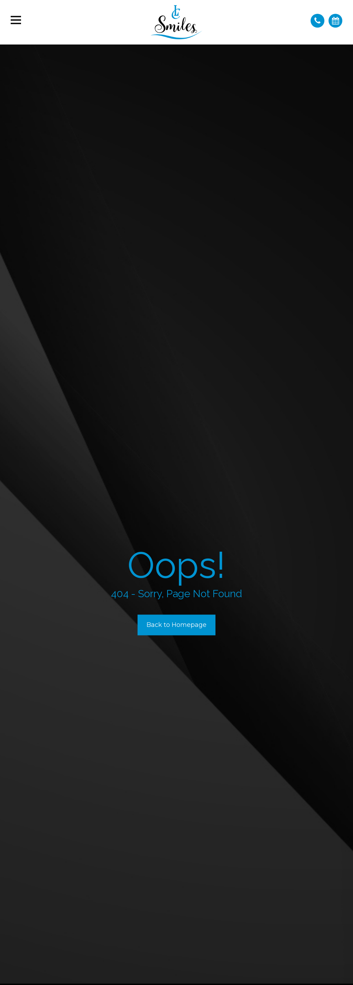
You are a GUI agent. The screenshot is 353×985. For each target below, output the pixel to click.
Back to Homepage (176, 625)
